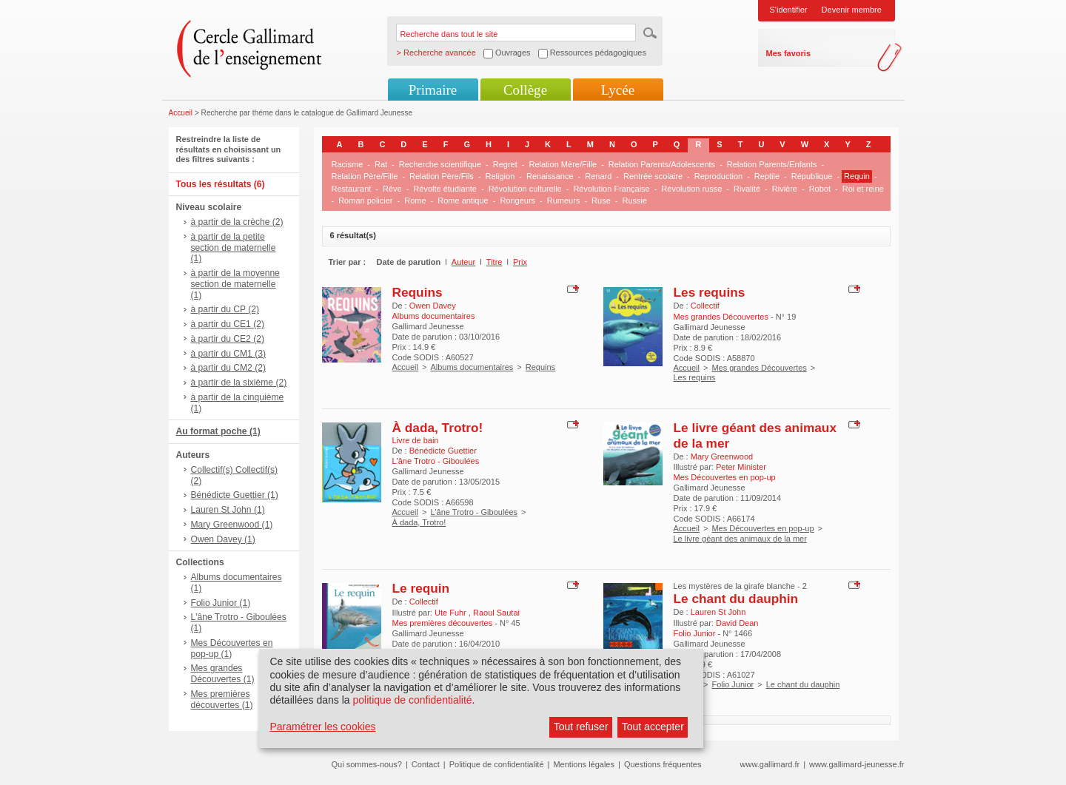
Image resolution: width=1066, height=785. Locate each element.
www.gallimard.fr (770, 764)
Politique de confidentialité (496, 764)
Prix (520, 261)
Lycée (617, 90)
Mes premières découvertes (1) (222, 699)
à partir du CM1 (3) (228, 353)
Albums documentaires (471, 367)
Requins (417, 292)
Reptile (767, 176)
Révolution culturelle (525, 188)
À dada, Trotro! (437, 427)
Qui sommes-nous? (367, 764)
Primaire (433, 90)
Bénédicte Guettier (443, 450)
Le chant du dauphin (736, 598)
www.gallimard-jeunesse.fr (856, 764)
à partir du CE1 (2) (227, 324)
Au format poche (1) (218, 431)
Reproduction (718, 176)
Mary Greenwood (722, 456)
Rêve (392, 188)
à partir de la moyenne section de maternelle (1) (235, 284)
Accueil (181, 113)
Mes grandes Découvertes (758, 367)
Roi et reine (863, 188)
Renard (598, 176)
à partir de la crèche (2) (237, 222)
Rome (415, 200)
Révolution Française (611, 188)
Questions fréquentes (663, 764)
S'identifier (789, 9)
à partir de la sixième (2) (239, 382)
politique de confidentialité (412, 700)
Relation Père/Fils (441, 176)
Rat (381, 164)
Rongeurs (517, 200)
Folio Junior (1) (221, 603)
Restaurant (352, 188)
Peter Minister (741, 466)
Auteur (463, 261)
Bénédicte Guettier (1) (234, 495)
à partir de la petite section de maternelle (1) (233, 248)
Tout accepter (653, 726)
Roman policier (365, 200)
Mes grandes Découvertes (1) (223, 673)
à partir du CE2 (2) (227, 339)
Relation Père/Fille (365, 176)
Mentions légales (583, 764)
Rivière (784, 188)
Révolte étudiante (445, 188)
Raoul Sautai (496, 612)
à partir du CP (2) (225, 309)
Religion (500, 176)
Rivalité (747, 188)
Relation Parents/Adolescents (662, 164)
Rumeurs (563, 200)
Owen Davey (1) (223, 539)
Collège (525, 90)
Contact (426, 764)
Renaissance (550, 176)
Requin (857, 176)
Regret (505, 164)
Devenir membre (852, 9)
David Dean (737, 623)
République (812, 176)
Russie (634, 200)
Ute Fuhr (452, 612)
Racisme (347, 164)
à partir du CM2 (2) (228, 368)
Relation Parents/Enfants (772, 164)
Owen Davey (432, 305)
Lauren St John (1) (228, 510)
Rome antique (463, 200)
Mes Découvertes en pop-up (762, 528)
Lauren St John (718, 611)
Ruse (601, 200)
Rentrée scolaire (653, 176)
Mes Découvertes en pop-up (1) (232, 648)
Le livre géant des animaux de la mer (740, 538)
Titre (494, 261)
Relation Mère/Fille (563, 164)
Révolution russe (691, 188)
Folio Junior (732, 684)
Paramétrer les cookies (322, 726)
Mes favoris (788, 53)
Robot (820, 188)
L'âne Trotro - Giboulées (473, 512)
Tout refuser (581, 726)
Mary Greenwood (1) (232, 524)
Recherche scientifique (440, 164)
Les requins (709, 292)
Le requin (421, 588)
